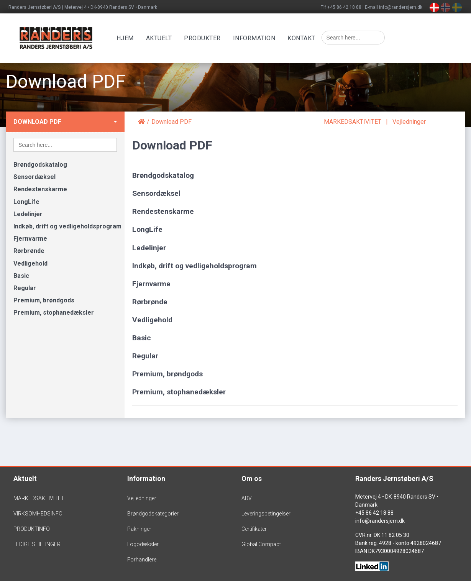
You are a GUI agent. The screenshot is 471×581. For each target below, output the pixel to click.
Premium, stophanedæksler (53, 312)
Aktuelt (163, 38)
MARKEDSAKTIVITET (352, 121)
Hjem (129, 38)
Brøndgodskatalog (40, 164)
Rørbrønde (28, 250)
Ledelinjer (28, 214)
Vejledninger (409, 121)
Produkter (207, 38)
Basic (21, 275)
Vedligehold (30, 263)
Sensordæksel (34, 177)
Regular (24, 288)
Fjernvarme (30, 238)
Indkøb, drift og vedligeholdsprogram (67, 226)
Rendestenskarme (40, 189)
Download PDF (37, 121)
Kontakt (306, 38)
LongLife (26, 201)
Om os (251, 478)
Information (258, 38)
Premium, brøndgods (43, 300)
